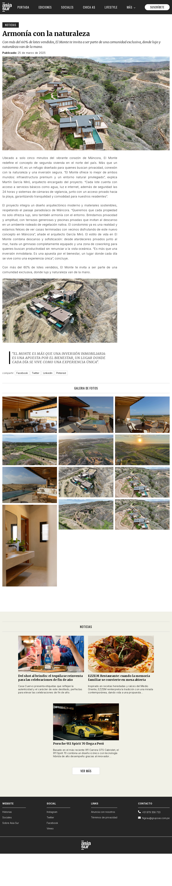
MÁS (131, 7)
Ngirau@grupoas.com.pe (154, 817)
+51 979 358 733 (149, 812)
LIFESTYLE (111, 7)
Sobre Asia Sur (10, 823)
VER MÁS (86, 771)
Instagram (52, 811)
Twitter (50, 817)
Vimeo (50, 828)
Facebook (52, 823)
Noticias (10, 25)
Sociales (7, 817)
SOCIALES (67, 7)
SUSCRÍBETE (157, 7)
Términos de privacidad (104, 817)
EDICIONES (45, 7)
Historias (7, 811)
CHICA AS (89, 7)
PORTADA (23, 7)
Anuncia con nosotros (103, 811)
